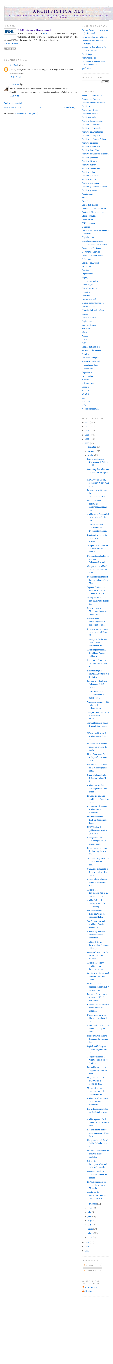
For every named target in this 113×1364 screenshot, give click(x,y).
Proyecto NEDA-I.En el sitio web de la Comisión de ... (97, 1080)
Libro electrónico (89, 325)
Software (85, 379)
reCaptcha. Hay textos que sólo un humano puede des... (98, 861)
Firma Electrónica (89, 288)
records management (90, 409)
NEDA (85, 336)
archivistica (14, 84)
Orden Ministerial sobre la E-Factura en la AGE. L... (98, 778)
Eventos (85, 270)
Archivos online (88, 172)
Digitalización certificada (92, 241)
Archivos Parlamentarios (92, 121)
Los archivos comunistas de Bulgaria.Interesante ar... (97, 1112)
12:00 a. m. (16, 77)
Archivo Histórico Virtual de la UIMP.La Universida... (97, 1101)
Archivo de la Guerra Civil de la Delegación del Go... (98, 517)
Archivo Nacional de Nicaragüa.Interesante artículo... (97, 788)
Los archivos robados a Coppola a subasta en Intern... (97, 1070)
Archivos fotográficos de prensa (95, 154)
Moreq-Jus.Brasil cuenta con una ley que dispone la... (98, 600)
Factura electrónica (90, 281)
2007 (87, 443)
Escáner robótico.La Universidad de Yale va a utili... (97, 462)
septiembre (92, 1204)
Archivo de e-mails (90, 114)
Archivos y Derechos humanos (94, 187)
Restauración (87, 376)
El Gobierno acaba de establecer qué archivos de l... (97, 799)
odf (83, 398)
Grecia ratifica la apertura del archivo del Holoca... (97, 538)
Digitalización (88, 237)
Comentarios (90, 1270)
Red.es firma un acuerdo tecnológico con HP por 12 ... (98, 1133)
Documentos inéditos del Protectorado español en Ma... (98, 580)
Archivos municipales (91, 168)
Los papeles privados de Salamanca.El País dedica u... (97, 684)
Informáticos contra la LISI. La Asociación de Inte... (97, 820)
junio (90, 1216)
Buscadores (86, 201)
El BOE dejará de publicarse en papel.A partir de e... (97, 830)
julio (90, 1212)
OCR (84, 343)
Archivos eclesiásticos (91, 146)
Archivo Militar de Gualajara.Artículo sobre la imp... (96, 903)
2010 (87, 431)
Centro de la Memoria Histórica (95, 208)
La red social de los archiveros (94, 37)
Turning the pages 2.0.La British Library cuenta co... (97, 726)
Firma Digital (87, 285)
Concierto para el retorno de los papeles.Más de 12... (97, 632)
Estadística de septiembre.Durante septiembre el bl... (96, 1195)
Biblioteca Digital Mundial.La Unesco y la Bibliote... (98, 674)
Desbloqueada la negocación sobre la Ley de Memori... (98, 986)
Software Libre (88, 383)
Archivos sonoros (89, 179)
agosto (91, 1208)
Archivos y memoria (90, 190)
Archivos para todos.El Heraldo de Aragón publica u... (96, 653)
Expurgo (85, 277)
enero (90, 1237)
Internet (85, 314)
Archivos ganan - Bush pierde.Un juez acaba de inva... (98, 1122)
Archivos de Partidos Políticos (94, 139)
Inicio (42, 107)
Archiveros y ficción (90, 110)
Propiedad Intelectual (91, 361)
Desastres (86, 227)
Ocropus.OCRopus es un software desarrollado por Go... (97, 548)
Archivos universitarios (91, 183)
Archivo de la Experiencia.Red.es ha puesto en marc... (97, 893)
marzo (90, 1229)
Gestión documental (90, 306)
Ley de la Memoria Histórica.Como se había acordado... (96, 914)
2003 (87, 1251)
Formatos (86, 292)
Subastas (85, 390)
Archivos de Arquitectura (92, 132)
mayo (90, 1220)
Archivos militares (89, 165)
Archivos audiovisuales (91, 128)
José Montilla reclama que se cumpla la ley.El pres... (98, 1028)
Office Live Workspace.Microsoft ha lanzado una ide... (97, 1164)
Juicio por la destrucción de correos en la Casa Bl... (97, 663)
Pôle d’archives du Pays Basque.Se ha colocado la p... (97, 1039)
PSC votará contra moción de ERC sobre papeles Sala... (98, 767)
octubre (91, 455)
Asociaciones (87, 194)
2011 (87, 426)
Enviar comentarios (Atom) (26, 113)
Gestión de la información (93, 303)
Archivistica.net (59, 11)
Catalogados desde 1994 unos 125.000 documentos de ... (97, 642)
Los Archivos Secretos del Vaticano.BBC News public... (98, 976)
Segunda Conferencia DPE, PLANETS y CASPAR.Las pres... (96, 590)
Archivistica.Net (89, 58)
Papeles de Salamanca (91, 347)
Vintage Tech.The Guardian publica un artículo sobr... (96, 841)
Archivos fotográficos (91, 150)
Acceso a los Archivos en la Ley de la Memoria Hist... (97, 882)
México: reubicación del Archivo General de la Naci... (97, 736)
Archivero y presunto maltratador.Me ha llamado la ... (96, 934)
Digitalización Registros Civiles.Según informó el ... (97, 1049)
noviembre (92, 451)
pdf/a (84, 405)
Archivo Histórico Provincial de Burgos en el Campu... (98, 945)
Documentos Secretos (91, 252)
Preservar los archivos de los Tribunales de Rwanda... (97, 955)
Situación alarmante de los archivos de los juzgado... (98, 1153)
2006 (87, 1242)
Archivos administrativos (92, 124)
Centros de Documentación (93, 212)
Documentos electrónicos (92, 255)
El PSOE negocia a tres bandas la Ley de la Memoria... (97, 1185)
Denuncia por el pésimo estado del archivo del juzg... (97, 747)
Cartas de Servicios (90, 205)
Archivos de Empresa (91, 135)
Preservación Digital (90, 358)
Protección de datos (90, 365)
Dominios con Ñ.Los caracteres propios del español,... (97, 1174)
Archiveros (86, 106)
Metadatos (86, 328)
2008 (87, 439)
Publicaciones (87, 369)
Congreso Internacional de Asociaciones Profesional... (98, 715)
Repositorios (87, 372)
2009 (87, 435)
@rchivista (86, 68)
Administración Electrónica (93, 103)
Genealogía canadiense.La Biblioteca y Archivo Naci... (98, 851)
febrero (91, 1233)
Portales (85, 354)
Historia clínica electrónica (93, 310)
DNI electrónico (88, 223)
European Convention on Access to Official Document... (97, 997)
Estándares (86, 266)
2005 (87, 1247)
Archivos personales (90, 175)
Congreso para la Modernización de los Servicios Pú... (97, 611)
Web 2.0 (85, 394)
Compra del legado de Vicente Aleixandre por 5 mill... (97, 1060)
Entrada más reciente (12, 107)
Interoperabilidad (89, 317)
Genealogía (86, 295)
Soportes (85, 387)
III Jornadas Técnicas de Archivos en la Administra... (97, 809)
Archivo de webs (89, 117)
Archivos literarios (89, 161)
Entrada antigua (70, 107)
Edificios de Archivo (90, 263)
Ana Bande (14, 65)
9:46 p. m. (15, 96)
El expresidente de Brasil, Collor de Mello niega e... (97, 1143)
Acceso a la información (92, 95)
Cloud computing (89, 216)
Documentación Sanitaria (92, 248)
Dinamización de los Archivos (94, 244)
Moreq (84, 332)
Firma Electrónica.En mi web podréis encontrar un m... (97, 757)
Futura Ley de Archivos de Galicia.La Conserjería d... (98, 472)
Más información (11, 43)
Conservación (87, 219)
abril (90, 1225)
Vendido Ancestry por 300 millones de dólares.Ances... (98, 705)
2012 (87, 422)
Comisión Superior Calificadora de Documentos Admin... (97, 527)
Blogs (84, 197)
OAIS (84, 339)
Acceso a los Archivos (91, 99)
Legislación (87, 321)
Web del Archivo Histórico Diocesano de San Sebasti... (98, 1007)
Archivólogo (87, 54)
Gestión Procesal (89, 299)
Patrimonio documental (91, 350)
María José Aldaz (90, 1287)
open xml (86, 401)
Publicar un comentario (13, 103)
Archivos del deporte (90, 143)
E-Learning (86, 259)
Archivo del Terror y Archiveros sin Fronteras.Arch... (95, 966)
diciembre (92, 447)
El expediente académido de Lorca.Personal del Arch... (97, 569)
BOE (45, 33)
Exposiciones (87, 274)
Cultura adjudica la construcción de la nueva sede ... (95, 694)
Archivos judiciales (90, 157)
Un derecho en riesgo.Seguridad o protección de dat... (96, 621)
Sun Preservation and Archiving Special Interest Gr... (96, 924)
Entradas (88, 1265)
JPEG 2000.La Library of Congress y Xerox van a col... (98, 483)
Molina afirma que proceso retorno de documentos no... (96, 1091)
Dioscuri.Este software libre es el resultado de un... (97, 1018)
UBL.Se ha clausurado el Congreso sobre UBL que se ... (97, 872)
